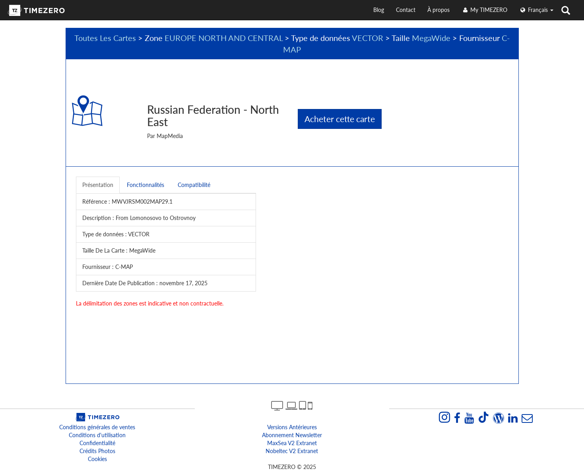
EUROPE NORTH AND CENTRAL (224, 38)
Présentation (97, 184)
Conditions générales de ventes (97, 427)
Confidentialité (97, 443)
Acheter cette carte (340, 119)
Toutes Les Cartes (105, 38)
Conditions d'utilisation (97, 435)
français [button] (536, 9)
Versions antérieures (292, 427)
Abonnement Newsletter (292, 435)
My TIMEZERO (484, 9)
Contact (405, 9)
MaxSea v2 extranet (292, 443)
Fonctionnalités (145, 184)
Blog (378, 9)
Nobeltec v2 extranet (292, 451)
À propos (438, 9)
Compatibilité (194, 184)
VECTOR (367, 38)
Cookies (97, 458)
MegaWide (431, 38)
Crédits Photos (97, 451)
